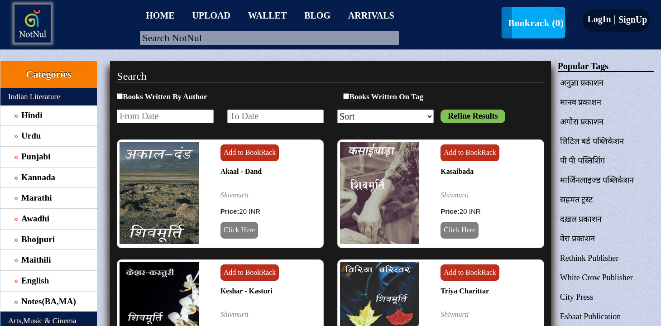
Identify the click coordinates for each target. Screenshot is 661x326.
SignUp (631, 19)
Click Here (239, 230)
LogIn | (601, 19)
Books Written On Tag (386, 96)
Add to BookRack (250, 152)
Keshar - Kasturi (246, 291)
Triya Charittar (465, 291)
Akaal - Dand (241, 171)
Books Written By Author (165, 96)
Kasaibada (457, 171)
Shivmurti (234, 195)
